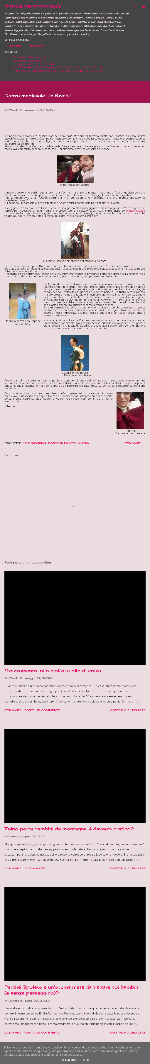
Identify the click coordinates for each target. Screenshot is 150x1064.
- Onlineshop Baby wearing (29, 57)
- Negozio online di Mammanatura (34, 64)
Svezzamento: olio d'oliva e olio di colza (52, 670)
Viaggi (83, 443)
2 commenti (34, 868)
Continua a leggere (128, 710)
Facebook (11, 45)
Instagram (35, 45)
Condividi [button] (132, 443)
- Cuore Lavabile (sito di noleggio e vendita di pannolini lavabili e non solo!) (59, 67)
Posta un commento (42, 710)
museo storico (135, 210)
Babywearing (35, 443)
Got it (86, 1060)
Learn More (70, 1060)
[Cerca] (134, 6)
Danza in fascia (62, 443)
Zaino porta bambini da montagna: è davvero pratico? (69, 828)
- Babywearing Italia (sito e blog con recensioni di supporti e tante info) (57, 70)
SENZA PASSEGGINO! (32, 6)
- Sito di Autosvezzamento (29, 60)
